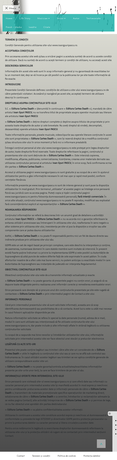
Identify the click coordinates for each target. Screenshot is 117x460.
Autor (76, 18)
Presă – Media (14, 27)
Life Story (24, 18)
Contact (21, 455)
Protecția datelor (91, 455)
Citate (46, 27)
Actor (60, 18)
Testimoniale (93, 18)
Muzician (42, 18)
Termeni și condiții (41, 455)
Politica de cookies (67, 455)
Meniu (12, 8)
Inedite (32, 27)
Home (9, 18)
